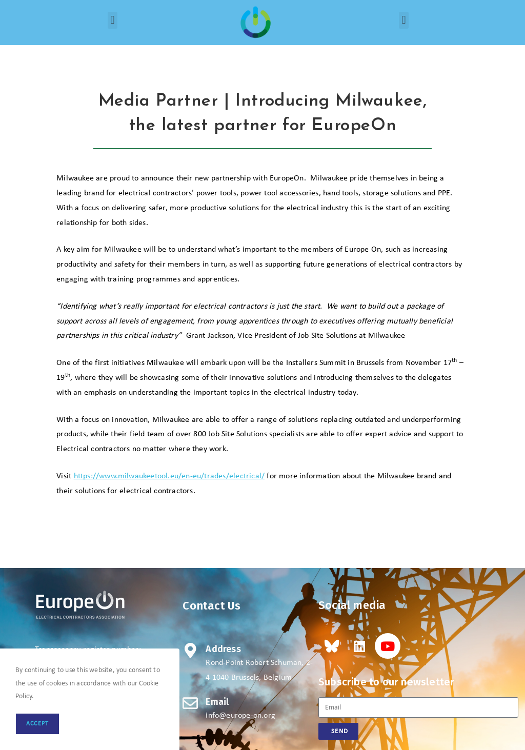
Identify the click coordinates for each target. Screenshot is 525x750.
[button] (112, 20)
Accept (37, 724)
